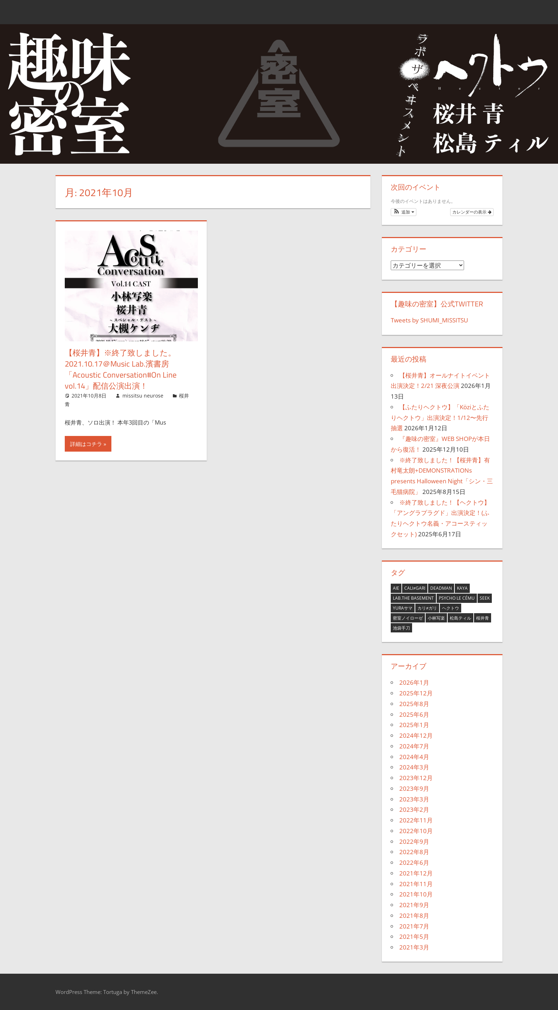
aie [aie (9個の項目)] (396, 588)
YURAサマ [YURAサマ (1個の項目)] (402, 608)
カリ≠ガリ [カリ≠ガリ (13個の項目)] (427, 608)
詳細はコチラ (86, 443)
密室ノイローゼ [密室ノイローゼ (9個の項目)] (408, 618)
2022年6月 (414, 862)
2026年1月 (414, 682)
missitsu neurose (142, 395)
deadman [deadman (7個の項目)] (441, 588)
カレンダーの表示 (471, 212)
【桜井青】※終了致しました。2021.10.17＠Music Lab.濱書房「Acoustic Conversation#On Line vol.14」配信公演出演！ (121, 369)
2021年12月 (416, 873)
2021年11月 (416, 884)
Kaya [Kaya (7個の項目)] (462, 588)
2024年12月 (416, 735)
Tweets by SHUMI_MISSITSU (429, 320)
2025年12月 (416, 693)
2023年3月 (414, 799)
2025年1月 (414, 725)
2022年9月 (414, 841)
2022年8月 (414, 852)
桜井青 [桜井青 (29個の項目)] (482, 618)
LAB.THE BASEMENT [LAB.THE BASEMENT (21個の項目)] (413, 598)
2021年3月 (414, 947)
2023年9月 (414, 788)
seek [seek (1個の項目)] (485, 598)
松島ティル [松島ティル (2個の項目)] (460, 618)
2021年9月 (414, 905)
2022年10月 (416, 831)
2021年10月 (416, 894)
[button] (403, 212)
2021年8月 (414, 915)
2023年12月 (416, 778)
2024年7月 (414, 746)
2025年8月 (414, 704)
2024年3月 (414, 767)
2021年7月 (414, 926)
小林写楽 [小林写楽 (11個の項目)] (436, 618)
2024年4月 (414, 757)
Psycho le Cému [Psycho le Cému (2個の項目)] (457, 598)
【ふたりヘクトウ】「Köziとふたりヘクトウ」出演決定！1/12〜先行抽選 (440, 417)
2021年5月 (414, 936)
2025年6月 (414, 714)
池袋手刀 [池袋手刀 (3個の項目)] (401, 628)
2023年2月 (414, 809)
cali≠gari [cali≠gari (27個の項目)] (414, 588)
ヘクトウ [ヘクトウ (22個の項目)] (450, 608)
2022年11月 (416, 820)
